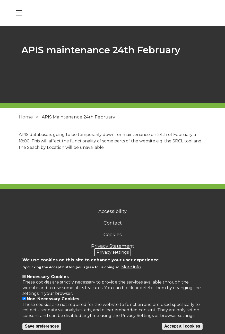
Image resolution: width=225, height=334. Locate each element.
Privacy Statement (112, 246)
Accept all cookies (182, 326)
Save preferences (42, 326)
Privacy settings (113, 252)
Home (26, 116)
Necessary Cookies (48, 276)
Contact (112, 223)
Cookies (112, 234)
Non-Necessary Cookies (53, 298)
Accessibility (112, 211)
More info (131, 266)
